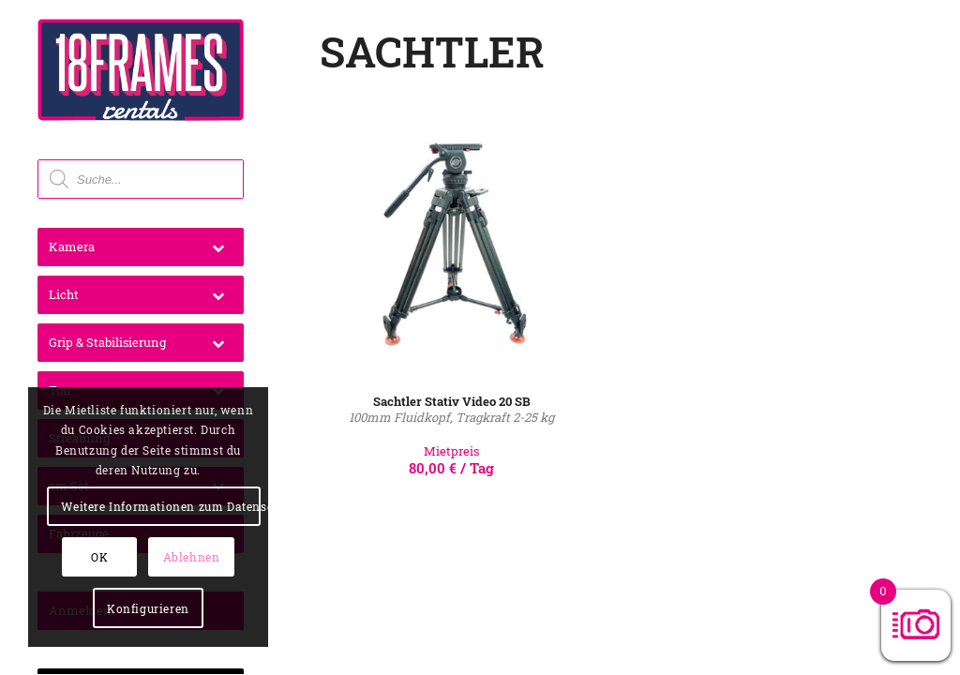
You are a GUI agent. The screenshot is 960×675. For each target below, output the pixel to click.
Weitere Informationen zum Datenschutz (160, 506)
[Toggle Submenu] (218, 247)
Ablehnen (191, 556)
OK (99, 556)
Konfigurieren (148, 608)
